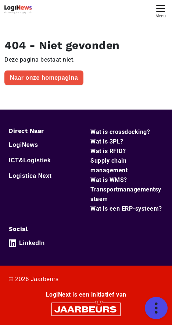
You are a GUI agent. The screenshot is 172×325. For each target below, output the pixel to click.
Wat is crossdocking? (120, 131)
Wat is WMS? (108, 179)
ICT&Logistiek (30, 160)
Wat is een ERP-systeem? (126, 208)
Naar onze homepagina (44, 78)
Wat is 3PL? (106, 141)
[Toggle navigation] (161, 10)
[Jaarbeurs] (86, 308)
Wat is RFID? (108, 151)
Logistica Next (30, 176)
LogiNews (23, 145)
